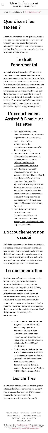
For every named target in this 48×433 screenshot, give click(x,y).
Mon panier (31, 418)
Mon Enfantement (24, 3)
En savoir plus (13, 415)
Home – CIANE (37, 175)
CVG (23, 418)
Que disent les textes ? (31, 415)
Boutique (24, 413)
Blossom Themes (31, 427)
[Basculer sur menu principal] (3, 4)
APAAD (10, 312)
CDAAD (40, 309)
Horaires (15, 418)
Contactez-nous (24, 420)
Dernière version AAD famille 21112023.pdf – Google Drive (28, 343)
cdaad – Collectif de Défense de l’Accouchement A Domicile (26, 162)
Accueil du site (12, 413)
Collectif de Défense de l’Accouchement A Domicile (27, 156)
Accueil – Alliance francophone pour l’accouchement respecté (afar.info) (29, 221)
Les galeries (36, 413)
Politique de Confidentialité (29, 429)
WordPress (15, 429)
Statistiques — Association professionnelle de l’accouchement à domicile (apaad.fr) (23, 395)
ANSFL (23, 312)
